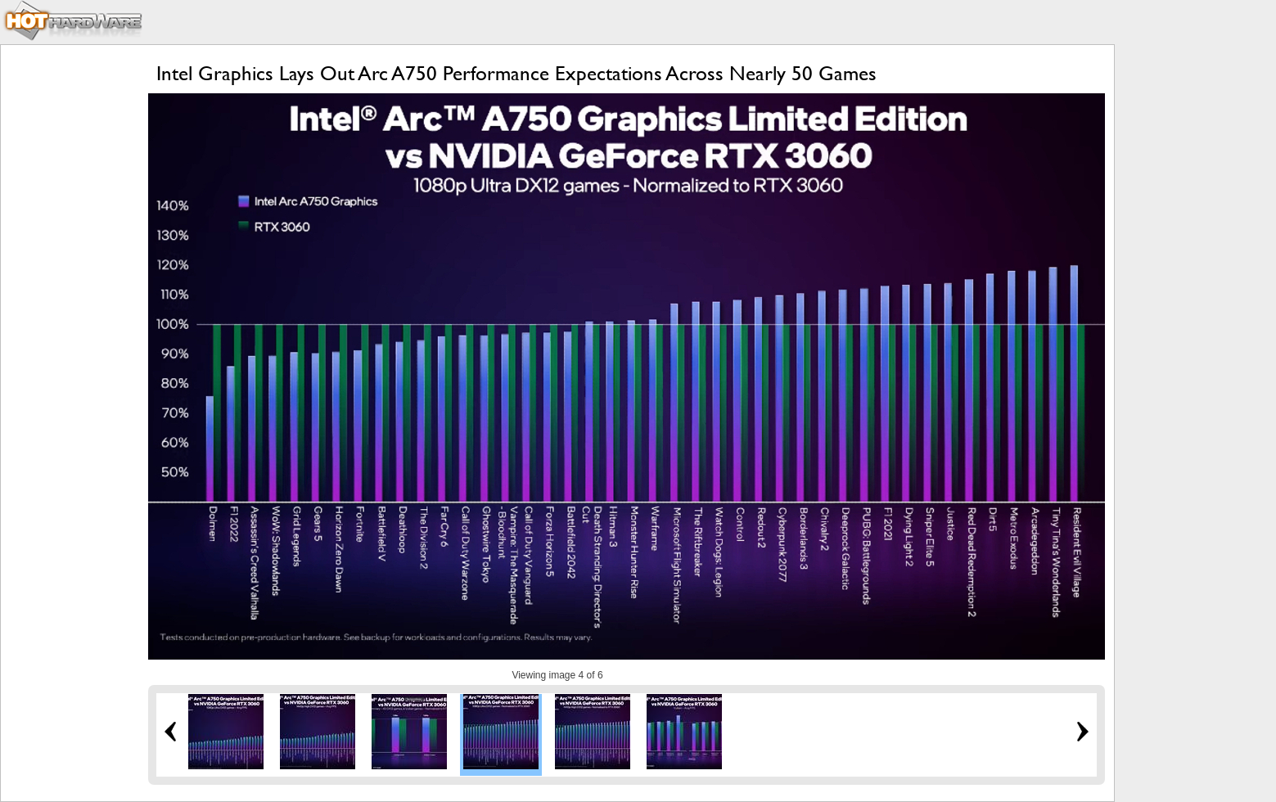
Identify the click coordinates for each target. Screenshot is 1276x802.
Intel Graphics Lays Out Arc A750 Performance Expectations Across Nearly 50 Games (516, 73)
